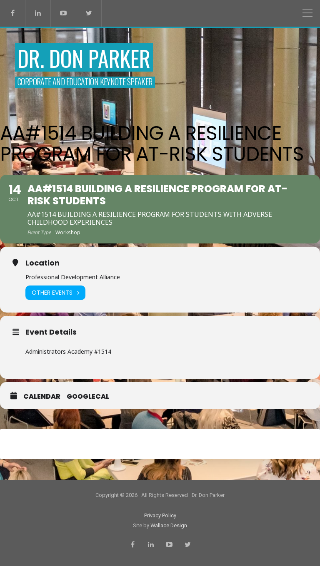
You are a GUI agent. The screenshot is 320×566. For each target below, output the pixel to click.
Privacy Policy (160, 515)
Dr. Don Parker (84, 58)
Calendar (41, 396)
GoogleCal (88, 396)
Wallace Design (168, 525)
